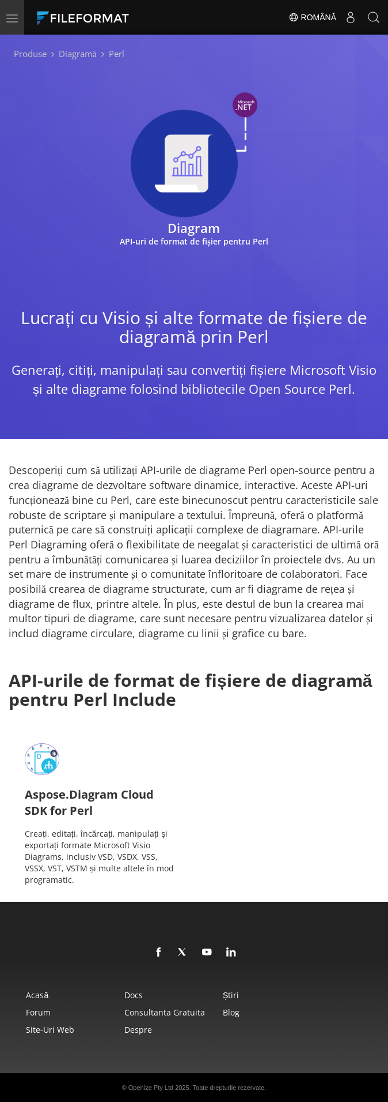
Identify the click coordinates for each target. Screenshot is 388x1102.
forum (38, 1012)
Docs (133, 995)
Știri (231, 995)
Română (312, 17)
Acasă (37, 995)
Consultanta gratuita (164, 1012)
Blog (231, 1012)
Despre (138, 1029)
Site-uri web (50, 1029)
